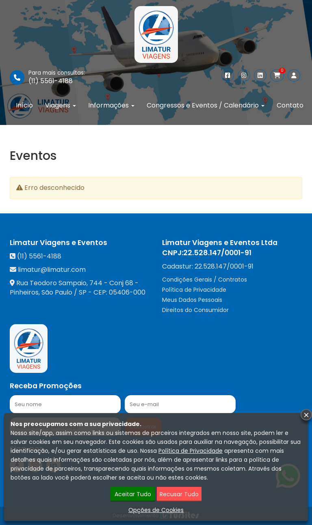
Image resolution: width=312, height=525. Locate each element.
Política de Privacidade (194, 290)
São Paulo (56, 292)
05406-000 (127, 292)
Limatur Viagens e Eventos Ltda (219, 242)
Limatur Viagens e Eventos (58, 242)
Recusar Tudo (179, 494)
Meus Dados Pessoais (192, 300)
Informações (111, 105)
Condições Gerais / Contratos (204, 279)
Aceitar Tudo (133, 494)
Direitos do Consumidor (195, 310)
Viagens (60, 105)
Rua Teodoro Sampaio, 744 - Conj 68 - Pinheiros (74, 287)
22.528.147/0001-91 (217, 253)
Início (24, 105)
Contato (290, 105)
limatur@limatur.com (52, 269)
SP (83, 292)
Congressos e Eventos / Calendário (205, 105)
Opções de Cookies (156, 510)
